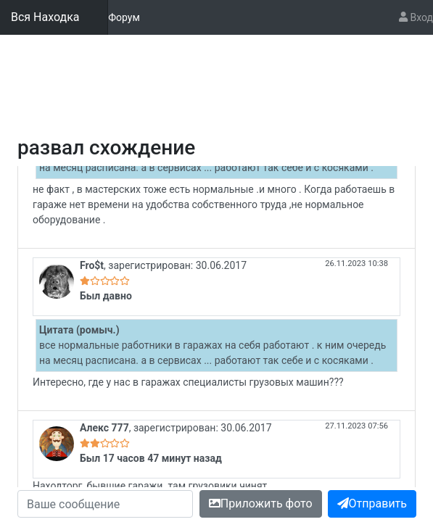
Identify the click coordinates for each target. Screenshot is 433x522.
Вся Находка (45, 17)
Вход (416, 17)
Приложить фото (261, 503)
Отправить (372, 503)
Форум (124, 16)
